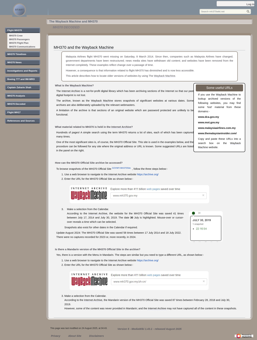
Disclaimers (96, 335)
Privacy (55, 335)
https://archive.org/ (147, 174)
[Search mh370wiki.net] (225, 11)
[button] (14, 30)
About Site (74, 335)
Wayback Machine (98, 47)
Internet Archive (71, 91)
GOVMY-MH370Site (121, 168)
